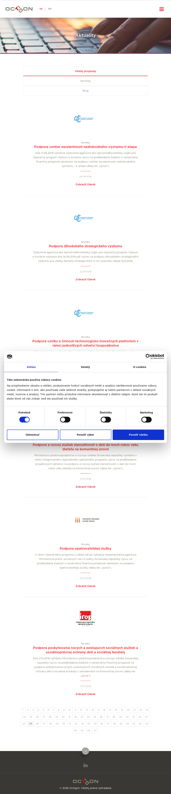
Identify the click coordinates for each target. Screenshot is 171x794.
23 (147, 710)
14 (92, 710)
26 (37, 717)
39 (120, 717)
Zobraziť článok (85, 184)
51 (70, 724)
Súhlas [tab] (31, 366)
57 (108, 724)
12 (81, 710)
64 (75, 731)
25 (31, 717)
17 (110, 710)
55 (95, 724)
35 (94, 717)
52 (76, 724)
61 (134, 724)
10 (70, 710)
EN (49, 9)
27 (43, 717)
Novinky (85, 81)
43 (146, 717)
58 (114, 724)
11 (75, 710)
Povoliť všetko (138, 434)
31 (69, 717)
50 (63, 724)
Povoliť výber (85, 434)
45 (30, 724)
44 (24, 724)
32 (75, 717)
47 (43, 724)
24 (24, 717)
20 (128, 710)
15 (98, 710)
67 (95, 731)
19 (122, 710)
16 (104, 710)
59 (121, 724)
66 (88, 731)
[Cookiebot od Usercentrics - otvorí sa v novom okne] (148, 356)
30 (63, 717)
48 (50, 724)
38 (114, 717)
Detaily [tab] (85, 366)
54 (88, 724)
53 (82, 724)
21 (135, 710)
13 (87, 710)
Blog (85, 91)
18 (116, 710)
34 (88, 717)
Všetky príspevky (85, 71)
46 (37, 724)
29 (56, 717)
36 (101, 717)
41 (133, 717)
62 (140, 724)
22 (140, 710)
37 (107, 717)
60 (127, 724)
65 (82, 731)
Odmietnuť (33, 434)
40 (127, 717)
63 (147, 724)
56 (101, 724)
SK (41, 9)
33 (82, 717)
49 (57, 724)
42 (139, 717)
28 (50, 717)
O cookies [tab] (139, 366)
